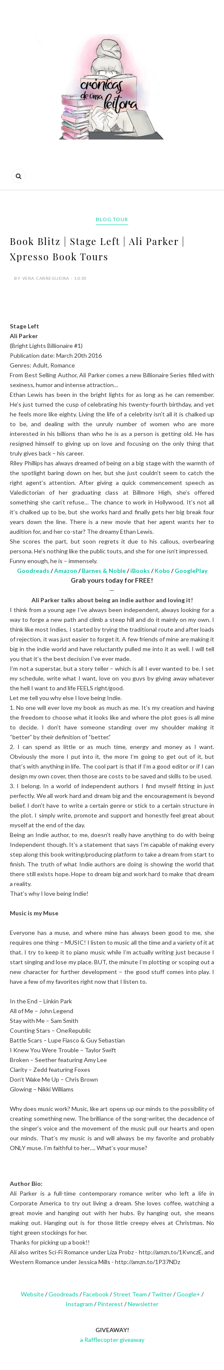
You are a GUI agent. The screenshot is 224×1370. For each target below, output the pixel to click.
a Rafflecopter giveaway (112, 1339)
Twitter (162, 1294)
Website (32, 1294)
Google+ (188, 1294)
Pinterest (110, 1303)
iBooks (140, 570)
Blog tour (112, 219)
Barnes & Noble (104, 570)
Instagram (79, 1303)
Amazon (65, 570)
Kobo (162, 570)
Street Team (130, 1294)
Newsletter (143, 1303)
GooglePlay (191, 570)
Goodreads (33, 570)
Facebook (96, 1294)
